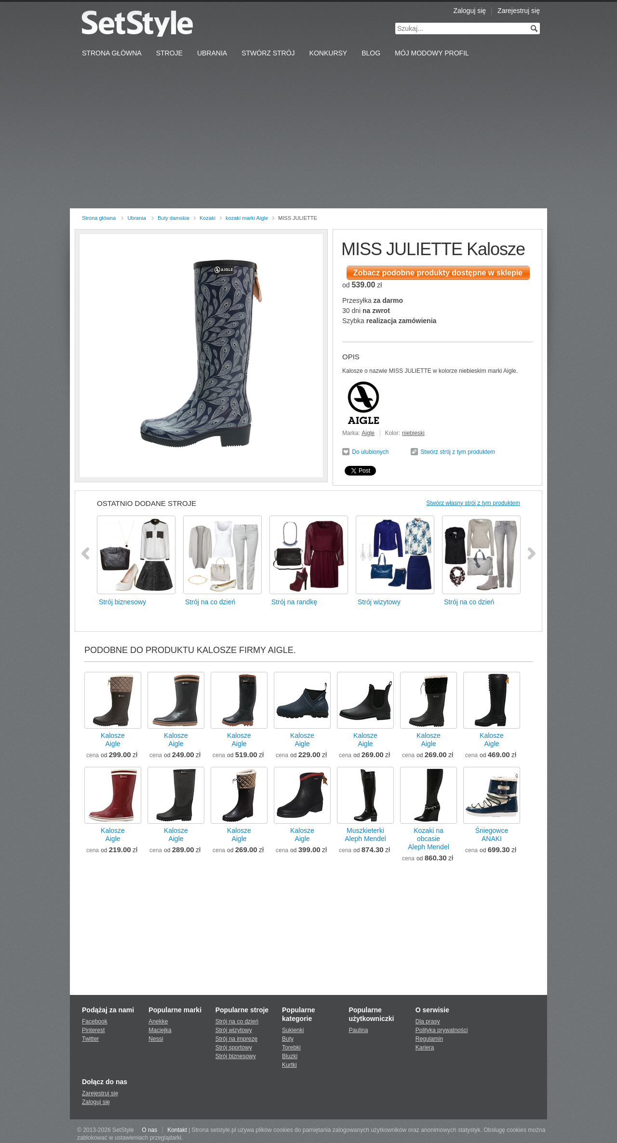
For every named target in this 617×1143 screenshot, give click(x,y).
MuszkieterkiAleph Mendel (365, 835)
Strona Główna (112, 53)
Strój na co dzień (236, 1021)
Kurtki (289, 1064)
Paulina (358, 1030)
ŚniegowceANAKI (492, 835)
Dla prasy (428, 1021)
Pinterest (93, 1030)
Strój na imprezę (236, 1038)
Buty (288, 1038)
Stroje (169, 53)
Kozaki (207, 218)
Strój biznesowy (235, 1056)
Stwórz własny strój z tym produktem (473, 503)
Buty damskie (173, 218)
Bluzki (289, 1056)
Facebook (94, 1021)
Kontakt (177, 1130)
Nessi (155, 1038)
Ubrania (212, 53)
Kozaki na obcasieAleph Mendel (428, 839)
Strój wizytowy (233, 1030)
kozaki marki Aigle (247, 218)
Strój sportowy (233, 1047)
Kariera (425, 1047)
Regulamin (429, 1038)
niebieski (413, 433)
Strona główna (99, 218)
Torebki (291, 1047)
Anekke (158, 1021)
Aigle (368, 433)
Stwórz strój (268, 53)
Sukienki (293, 1030)
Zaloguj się (469, 10)
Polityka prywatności (442, 1030)
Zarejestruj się (518, 10)
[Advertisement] (308, 136)
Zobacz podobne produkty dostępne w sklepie (438, 273)
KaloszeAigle (113, 740)
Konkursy (328, 53)
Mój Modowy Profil (432, 53)
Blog (371, 53)
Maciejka (159, 1030)
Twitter (90, 1038)
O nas (149, 1130)
